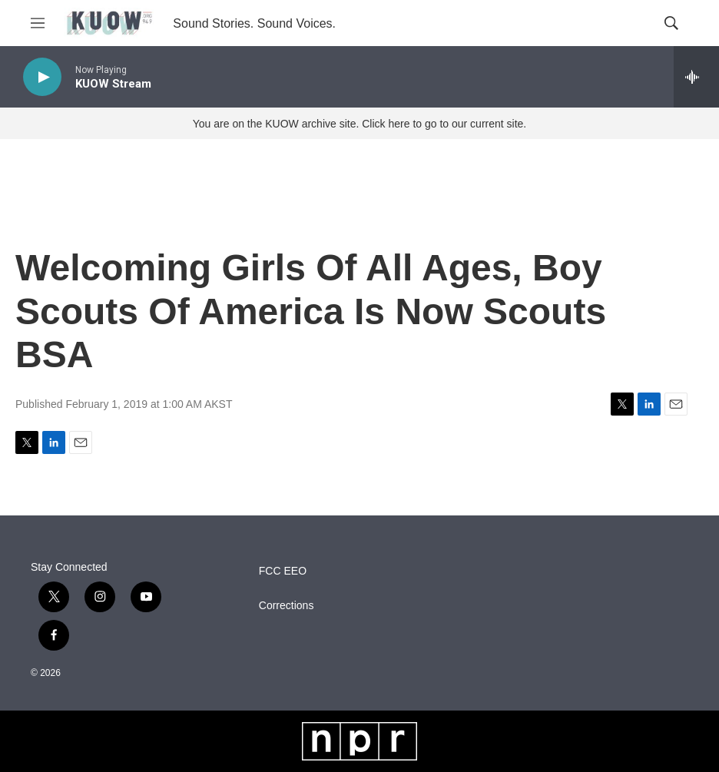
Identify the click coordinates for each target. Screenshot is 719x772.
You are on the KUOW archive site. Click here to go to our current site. (359, 124)
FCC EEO (282, 571)
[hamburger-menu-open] (37, 23)
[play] (42, 77)
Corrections (286, 605)
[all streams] (696, 77)
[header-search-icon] (671, 23)
